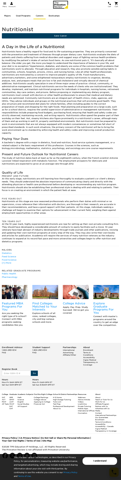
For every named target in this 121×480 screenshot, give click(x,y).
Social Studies (23, 404)
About (97, 397)
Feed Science (9, 256)
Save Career (60, 36)
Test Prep (57, 404)
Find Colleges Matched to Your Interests (44, 306)
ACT (3, 399)
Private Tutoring (84, 406)
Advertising (68, 353)
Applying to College (42, 402)
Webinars (82, 397)
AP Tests (5, 404)
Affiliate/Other (69, 355)
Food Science (9, 260)
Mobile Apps (83, 408)
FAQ (4, 353)
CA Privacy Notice (29, 438)
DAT (11, 406)
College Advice (74, 303)
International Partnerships (105, 415)
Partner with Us (101, 406)
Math (20, 397)
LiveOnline (82, 404)
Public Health (9, 273)
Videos (80, 402)
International (69, 350)
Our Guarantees (101, 417)
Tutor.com (57, 402)
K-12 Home (57, 397)
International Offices (86, 411)
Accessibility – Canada (104, 426)
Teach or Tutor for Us (103, 399)
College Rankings (41, 397)
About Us (57, 408)
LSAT (11, 402)
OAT (11, 408)
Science (21, 399)
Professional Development (63, 406)
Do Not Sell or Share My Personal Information (65, 438)
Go (34, 373)
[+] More (6, 263)
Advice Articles (84, 399)
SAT (3, 397)
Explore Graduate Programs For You (103, 308)
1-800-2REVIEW (9, 350)
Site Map (47, 441)
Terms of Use (24, 476)
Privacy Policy (70, 472)
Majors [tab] (7, 16)
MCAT (11, 404)
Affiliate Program (102, 404)
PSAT (4, 402)
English (21, 402)
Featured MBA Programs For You (12, 306)
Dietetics (7, 253)
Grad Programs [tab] (23, 16)
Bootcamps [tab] (54, 16)
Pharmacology (9, 277)
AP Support (22, 406)
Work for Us (100, 402)
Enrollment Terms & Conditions (88, 352)
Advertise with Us (102, 408)
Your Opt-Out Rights (13, 441)
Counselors (82, 413)
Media (97, 411)
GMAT (11, 399)
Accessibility (89, 357)
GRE (11, 397)
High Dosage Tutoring (62, 399)
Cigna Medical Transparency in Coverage (90, 362)
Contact (98, 413)
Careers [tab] (39, 16)
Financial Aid (39, 404)
